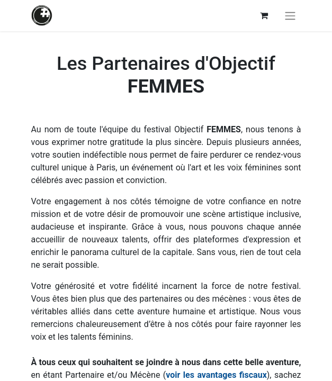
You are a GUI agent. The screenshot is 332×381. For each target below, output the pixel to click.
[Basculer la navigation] (290, 15)
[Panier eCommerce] (264, 15)
